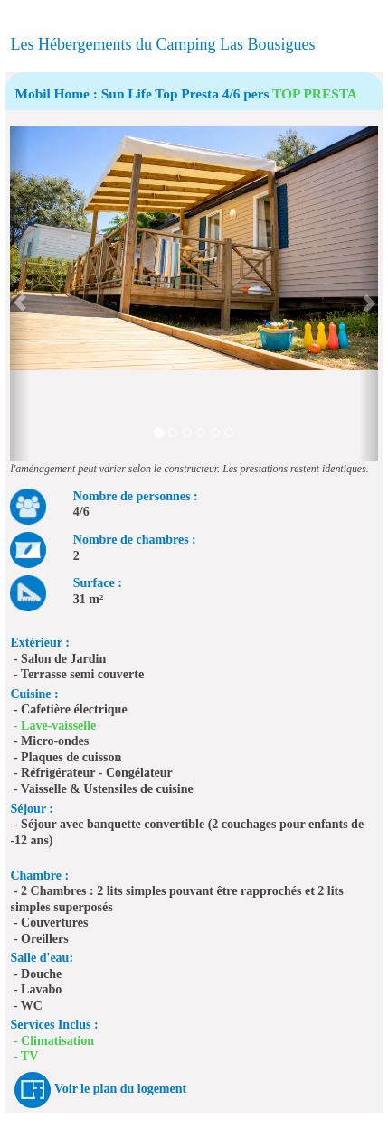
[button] (19, 293)
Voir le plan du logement (120, 1088)
